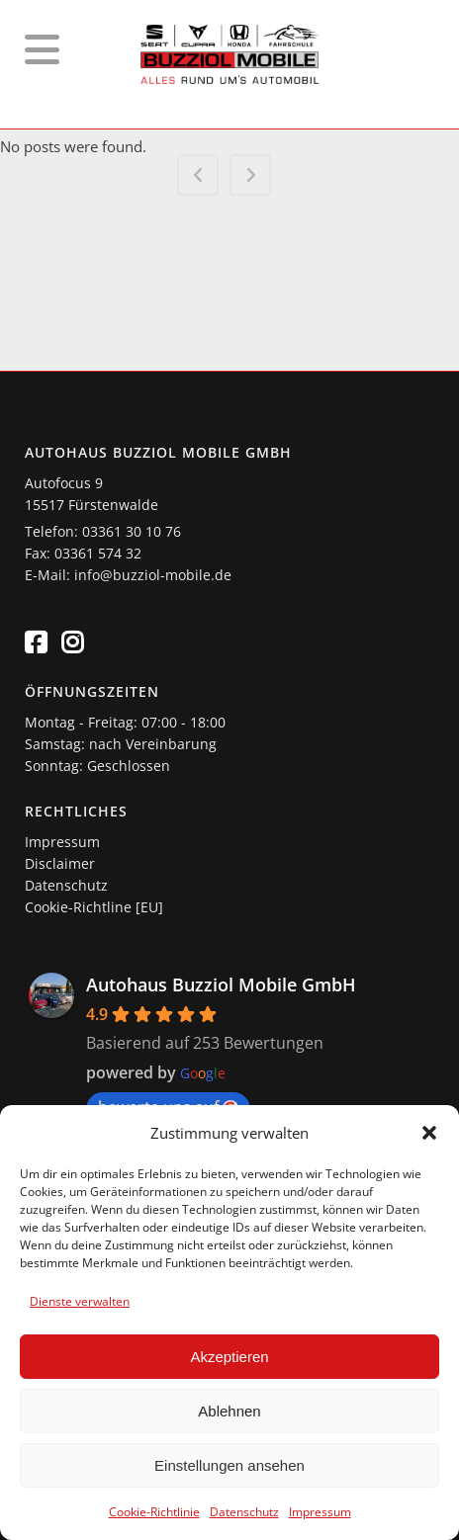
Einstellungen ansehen (229, 1465)
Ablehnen (229, 1411)
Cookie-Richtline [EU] (94, 907)
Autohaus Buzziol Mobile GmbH (221, 984)
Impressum (320, 1511)
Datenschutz (244, 1511)
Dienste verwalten (80, 1301)
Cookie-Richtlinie (154, 1511)
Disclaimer (60, 863)
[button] (429, 1133)
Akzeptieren (229, 1356)
